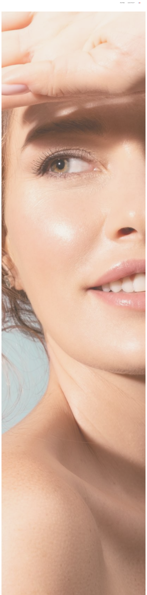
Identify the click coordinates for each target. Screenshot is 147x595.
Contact (131, 2)
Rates (122, 2)
